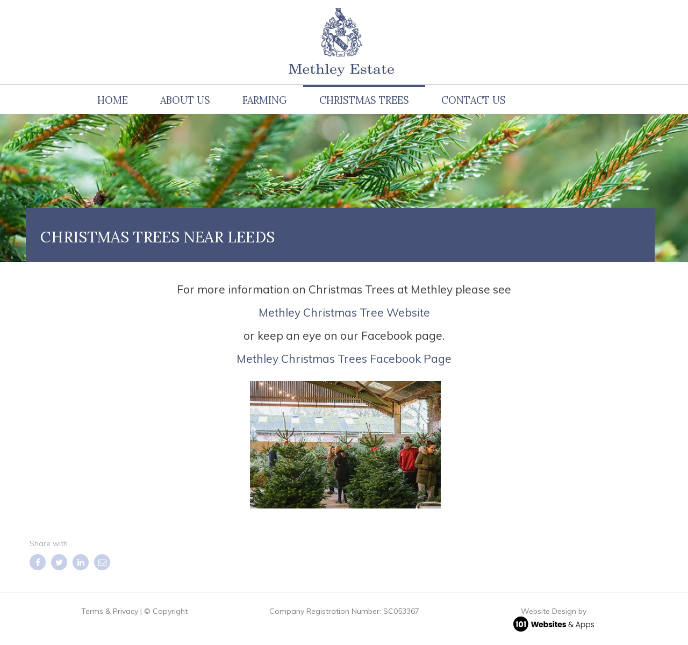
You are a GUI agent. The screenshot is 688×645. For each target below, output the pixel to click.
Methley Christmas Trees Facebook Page (344, 359)
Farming (264, 100)
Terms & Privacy (109, 611)
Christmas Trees (364, 100)
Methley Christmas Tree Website (344, 312)
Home (112, 100)
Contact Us (473, 100)
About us (185, 100)
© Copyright (166, 611)
